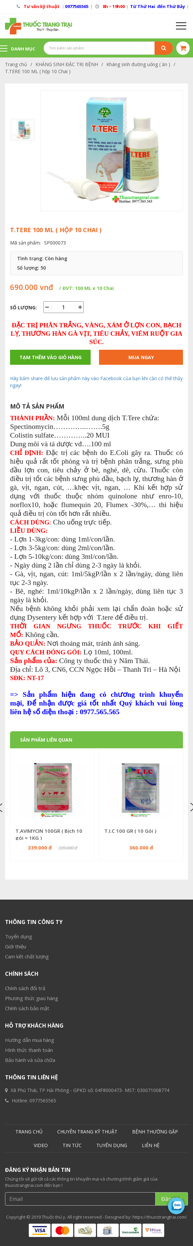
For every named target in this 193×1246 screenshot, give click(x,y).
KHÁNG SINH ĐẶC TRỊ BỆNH (66, 64)
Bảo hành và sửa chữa (30, 1225)
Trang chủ (16, 64)
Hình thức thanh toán (29, 1215)
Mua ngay (141, 357)
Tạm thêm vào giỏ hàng (50, 357)
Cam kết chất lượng (27, 1121)
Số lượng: (23, 307)
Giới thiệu (15, 1111)
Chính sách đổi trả (25, 1153)
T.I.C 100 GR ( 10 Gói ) (130, 830)
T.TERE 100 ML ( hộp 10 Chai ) (38, 71)
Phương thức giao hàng (31, 1163)
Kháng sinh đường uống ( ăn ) (138, 64)
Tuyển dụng (18, 1101)
